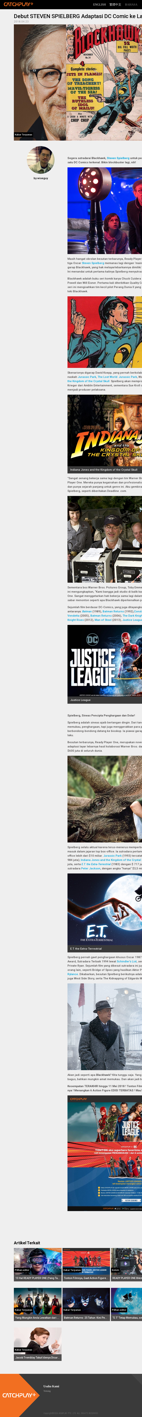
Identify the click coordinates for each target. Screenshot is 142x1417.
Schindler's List (127, 961)
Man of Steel (103, 620)
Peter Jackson (90, 868)
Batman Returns (113, 611)
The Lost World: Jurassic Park (117, 377)
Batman (87, 611)
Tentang (46, 1391)
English (99, 4)
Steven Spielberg (118, 158)
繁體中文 (115, 4)
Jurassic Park (87, 377)
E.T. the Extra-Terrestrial (96, 864)
